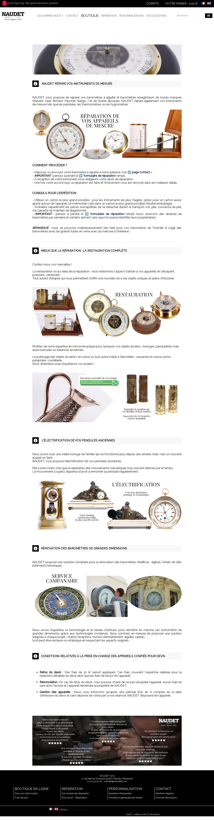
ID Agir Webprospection (80, 809)
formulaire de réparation (99, 175)
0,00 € (193, 3)
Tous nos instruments (26, 793)
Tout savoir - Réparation (74, 797)
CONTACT (163, 789)
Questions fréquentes (120, 793)
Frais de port (21, 797)
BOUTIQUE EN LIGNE (32, 789)
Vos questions (156, 15)
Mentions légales (165, 793)
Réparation (108, 15)
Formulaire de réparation (75, 793)
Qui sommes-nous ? (50, 15)
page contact (141, 172)
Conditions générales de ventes (125, 797)
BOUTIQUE (90, 16)
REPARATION (72, 789)
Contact (72, 15)
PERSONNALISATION (125, 789)
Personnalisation (131, 15)
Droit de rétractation (166, 797)
